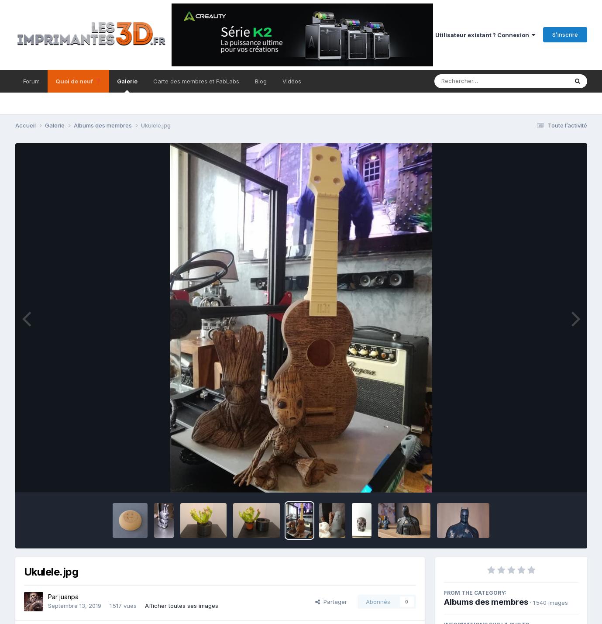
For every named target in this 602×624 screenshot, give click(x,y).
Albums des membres (486, 602)
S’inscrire (565, 34)
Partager (331, 601)
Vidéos (291, 81)
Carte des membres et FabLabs (196, 81)
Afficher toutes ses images (181, 605)
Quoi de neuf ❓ (78, 81)
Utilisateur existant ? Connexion (485, 34)
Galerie (127, 85)
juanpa (69, 596)
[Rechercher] (476, 81)
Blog (261, 81)
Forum (31, 81)
